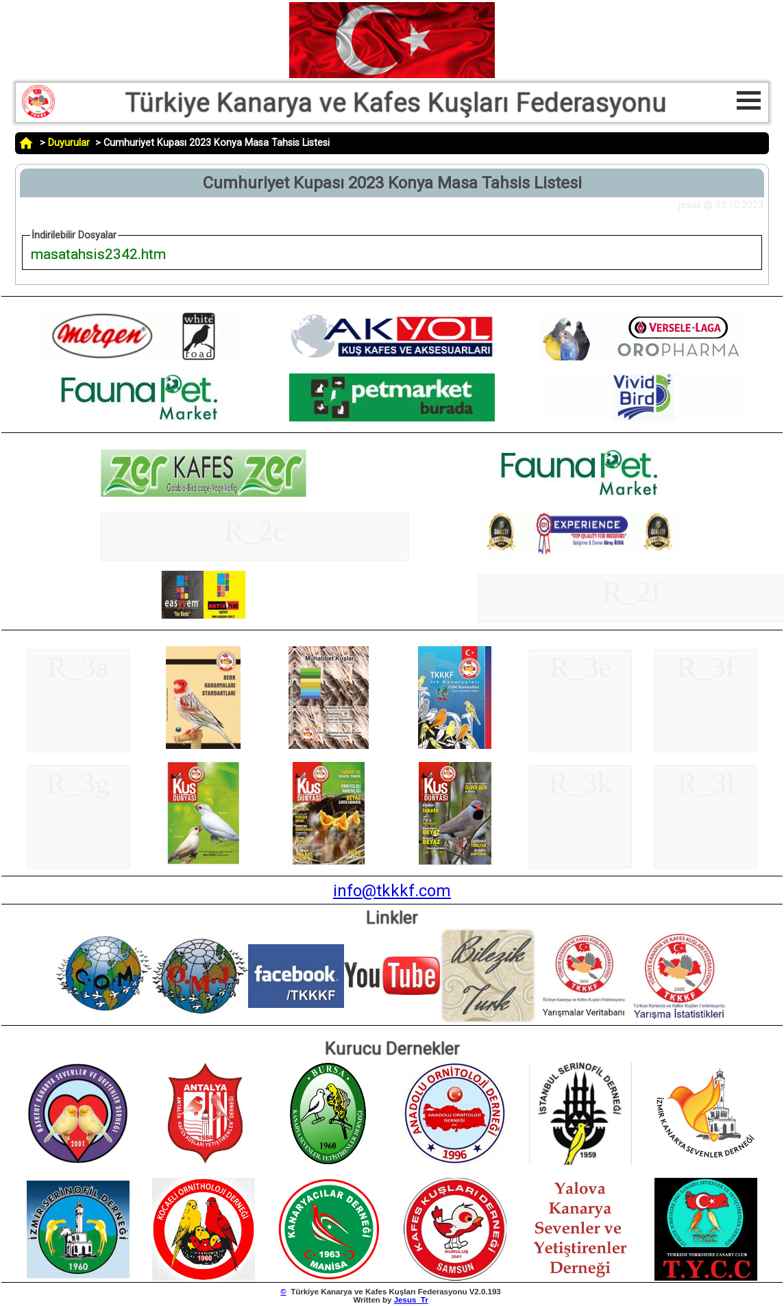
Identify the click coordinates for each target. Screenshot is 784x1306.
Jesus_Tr (411, 1300)
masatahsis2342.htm (98, 253)
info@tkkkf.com (392, 890)
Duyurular (69, 143)
